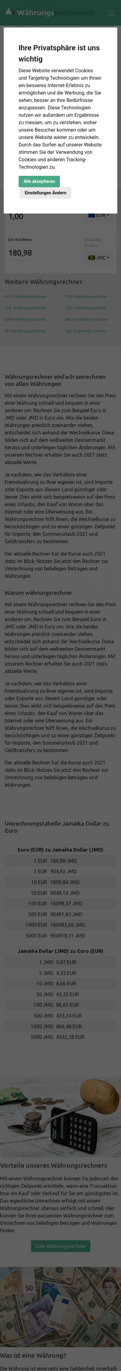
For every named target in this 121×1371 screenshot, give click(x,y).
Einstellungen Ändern (45, 192)
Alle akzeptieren (39, 181)
